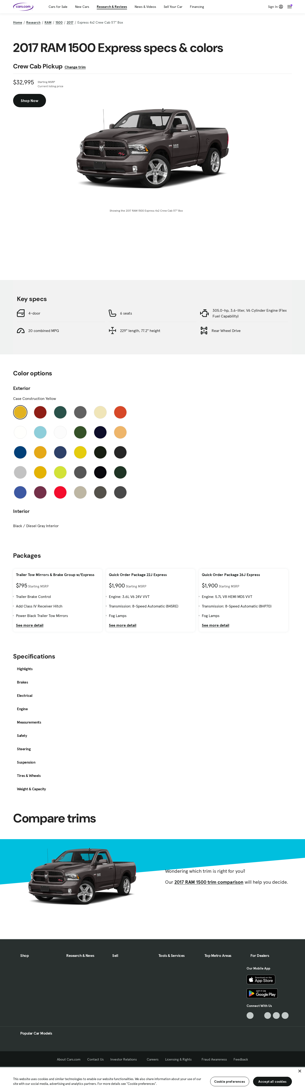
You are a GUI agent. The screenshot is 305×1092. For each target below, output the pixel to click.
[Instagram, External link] (276, 1015)
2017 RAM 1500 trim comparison (209, 882)
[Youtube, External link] (267, 1015)
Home (17, 22)
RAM (48, 22)
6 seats (126, 313)
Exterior (21, 388)
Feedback (241, 1059)
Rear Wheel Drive (226, 330)
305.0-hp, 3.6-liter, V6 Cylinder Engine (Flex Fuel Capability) (250, 313)
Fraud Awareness (214, 1059)
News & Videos (145, 7)
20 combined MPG (43, 330)
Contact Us (95, 1059)
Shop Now (29, 100)
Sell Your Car (173, 7)
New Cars (82, 7)
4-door (34, 313)
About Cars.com (69, 1059)
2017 (70, 22)
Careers (152, 1059)
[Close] (300, 1071)
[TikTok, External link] (250, 1015)
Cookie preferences (229, 1081)
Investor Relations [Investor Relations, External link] (125, 1059)
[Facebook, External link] (258, 1015)
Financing (197, 7)
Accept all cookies (272, 1081)
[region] (152, 1079)
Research (33, 22)
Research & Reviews (112, 7)
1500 (59, 22)
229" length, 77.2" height (140, 330)
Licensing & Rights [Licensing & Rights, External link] (180, 1059)
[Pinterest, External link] (285, 1015)
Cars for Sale (58, 7)
